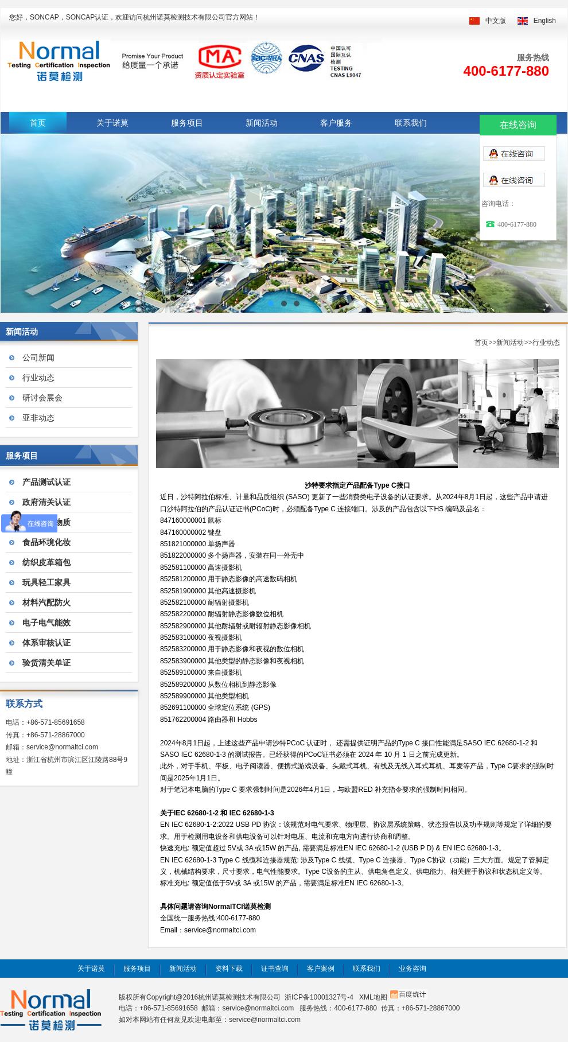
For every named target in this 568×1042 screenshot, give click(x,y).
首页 (38, 122)
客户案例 (320, 969)
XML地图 (373, 997)
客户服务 (336, 122)
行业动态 (38, 377)
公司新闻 (38, 357)
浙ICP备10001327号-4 (319, 997)
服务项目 (187, 122)
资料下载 (229, 969)
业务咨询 (412, 969)
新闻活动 (262, 122)
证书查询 (275, 969)
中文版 (495, 21)
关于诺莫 (112, 122)
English (545, 21)
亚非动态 (38, 417)
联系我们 (411, 122)
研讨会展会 (42, 397)
